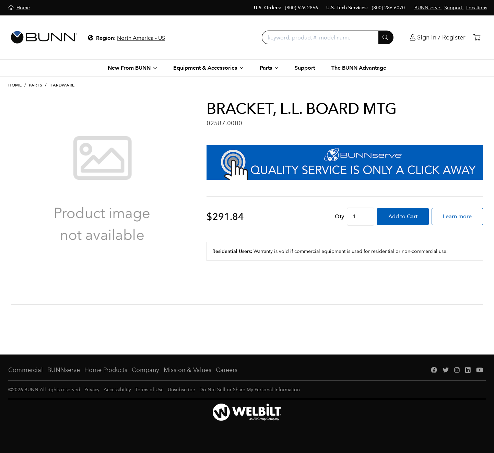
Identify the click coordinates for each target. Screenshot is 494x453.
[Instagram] (457, 370)
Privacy (91, 390)
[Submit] (385, 37)
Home (15, 85)
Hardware (62, 85)
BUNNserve (63, 370)
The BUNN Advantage (358, 68)
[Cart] (477, 38)
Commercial (25, 370)
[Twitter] (446, 370)
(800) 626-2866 (301, 8)
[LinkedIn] (468, 370)
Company (145, 370)
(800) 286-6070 (388, 8)
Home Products (105, 370)
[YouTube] (479, 370)
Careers (226, 370)
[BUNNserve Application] (345, 162)
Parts (35, 85)
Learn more (457, 216)
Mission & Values (187, 370)
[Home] (19, 7)
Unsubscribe (181, 390)
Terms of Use (149, 390)
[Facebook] (434, 370)
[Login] (437, 38)
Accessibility (117, 390)
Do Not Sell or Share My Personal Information (249, 390)
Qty (339, 216)
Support (305, 68)
